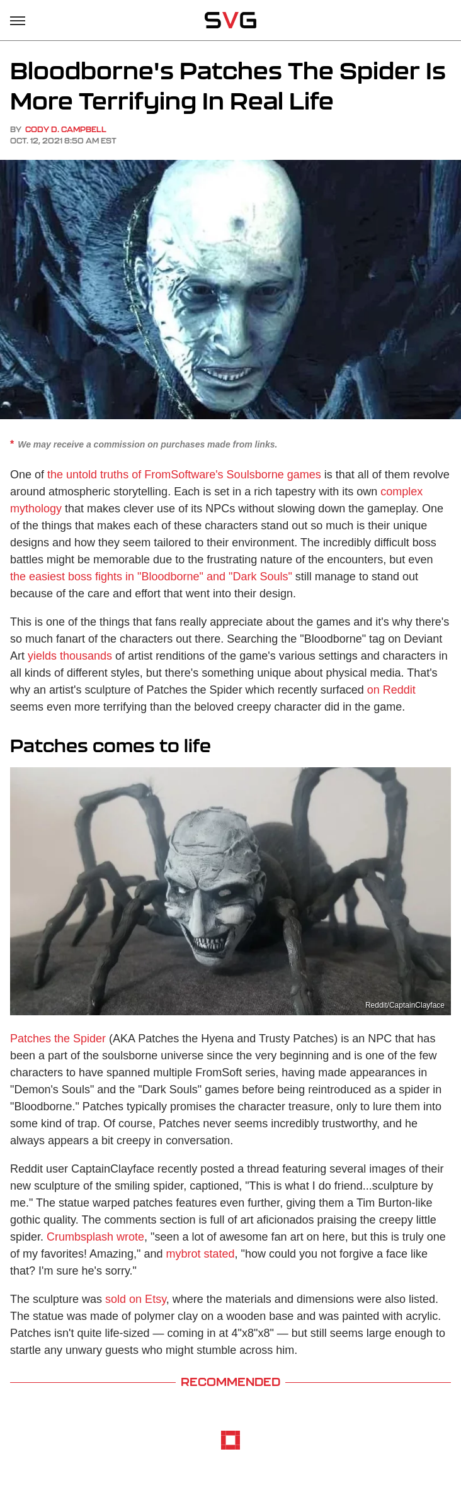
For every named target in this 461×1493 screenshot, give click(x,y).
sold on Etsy (135, 1299)
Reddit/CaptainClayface (405, 1005)
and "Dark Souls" (249, 576)
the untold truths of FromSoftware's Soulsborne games (184, 474)
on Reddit (391, 690)
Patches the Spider (58, 1038)
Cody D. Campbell (65, 129)
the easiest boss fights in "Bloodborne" (106, 576)
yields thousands (70, 656)
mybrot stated (200, 1254)
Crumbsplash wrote (95, 1237)
